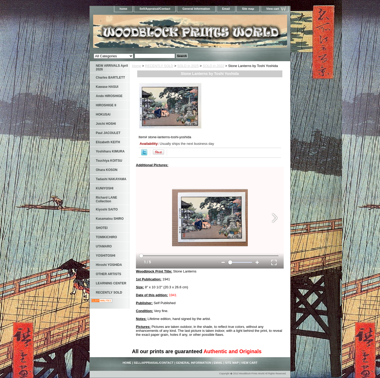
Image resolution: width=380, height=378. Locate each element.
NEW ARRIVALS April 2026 (112, 67)
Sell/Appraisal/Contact (154, 8)
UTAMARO (104, 246)
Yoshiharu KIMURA (110, 151)
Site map (248, 8)
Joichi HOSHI (106, 124)
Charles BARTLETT (110, 77)
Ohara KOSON (106, 170)
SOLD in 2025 (188, 66)
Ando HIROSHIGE (109, 96)
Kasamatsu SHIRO (110, 219)
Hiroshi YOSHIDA (109, 265)
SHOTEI (102, 228)
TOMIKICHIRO (106, 237)
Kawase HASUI (107, 87)
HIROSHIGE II (106, 105)
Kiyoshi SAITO (107, 209)
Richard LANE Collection (106, 199)
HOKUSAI (103, 114)
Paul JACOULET (108, 133)
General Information (196, 8)
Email (226, 8)
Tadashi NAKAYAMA (111, 179)
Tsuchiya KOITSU (109, 160)
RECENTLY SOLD (159, 66)
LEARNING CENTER (111, 283)
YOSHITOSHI (105, 255)
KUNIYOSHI (104, 188)
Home (136, 66)
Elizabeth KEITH (108, 142)
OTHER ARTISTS (108, 274)
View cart (272, 8)
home (123, 8)
